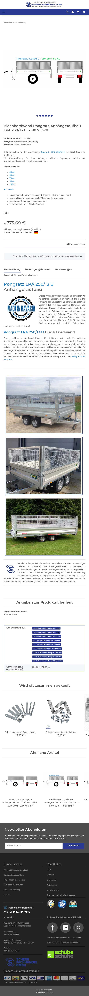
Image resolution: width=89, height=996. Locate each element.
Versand (27, 229)
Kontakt (7, 895)
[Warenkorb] (84, 12)
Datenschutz (52, 885)
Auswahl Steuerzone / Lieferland (21, 232)
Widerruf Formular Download (16, 870)
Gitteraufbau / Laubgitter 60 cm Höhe (46, 628)
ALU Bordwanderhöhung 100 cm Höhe (47, 648)
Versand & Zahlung (12, 890)
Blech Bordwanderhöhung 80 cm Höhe (47, 657)
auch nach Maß (23, 326)
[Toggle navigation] (3, 12)
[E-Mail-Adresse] (34, 846)
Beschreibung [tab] (12, 269)
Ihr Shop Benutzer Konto (14, 875)
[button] (68, 12)
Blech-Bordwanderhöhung (26, 141)
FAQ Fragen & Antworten (14, 880)
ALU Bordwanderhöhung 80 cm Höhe (46, 644)
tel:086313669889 (65, 578)
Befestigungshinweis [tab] (38, 269)
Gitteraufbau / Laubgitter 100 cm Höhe (47, 636)
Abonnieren (73, 845)
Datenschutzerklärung (51, 835)
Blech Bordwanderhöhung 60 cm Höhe (47, 653)
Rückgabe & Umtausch (13, 885)
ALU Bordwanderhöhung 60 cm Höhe (46, 640)
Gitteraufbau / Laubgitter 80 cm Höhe (46, 632)
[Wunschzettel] (78, 12)
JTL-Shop (49, 992)
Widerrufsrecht (53, 890)
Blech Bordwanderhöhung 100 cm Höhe (47, 661)
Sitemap (50, 875)
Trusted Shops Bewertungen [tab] (21, 275)
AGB (49, 870)
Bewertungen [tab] (63, 269)
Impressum (51, 880)
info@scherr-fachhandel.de (42, 581)
